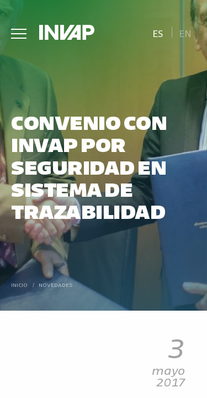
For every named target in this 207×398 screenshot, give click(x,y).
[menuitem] (157, 32)
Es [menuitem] (157, 33)
